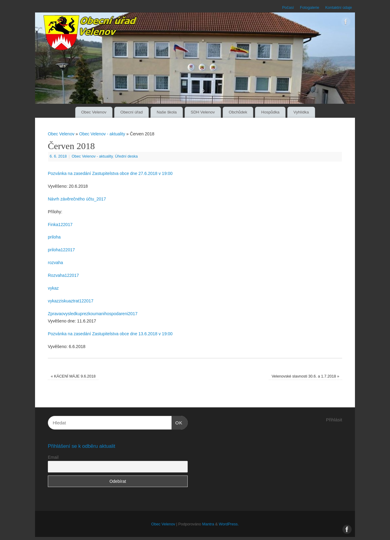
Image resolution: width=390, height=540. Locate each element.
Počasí (288, 7)
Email (53, 457)
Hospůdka (270, 112)
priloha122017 (61, 249)
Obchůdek (238, 112)
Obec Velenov (93, 112)
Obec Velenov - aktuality (102, 133)
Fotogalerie (309, 7)
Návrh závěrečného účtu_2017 (77, 199)
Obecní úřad (131, 112)
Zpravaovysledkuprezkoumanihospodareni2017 (92, 313)
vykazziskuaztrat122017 (70, 300)
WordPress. (229, 524)
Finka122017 (60, 224)
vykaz (53, 288)
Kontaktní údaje (338, 7)
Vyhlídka (301, 112)
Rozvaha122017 (63, 275)
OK (177, 422)
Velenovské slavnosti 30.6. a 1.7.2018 (305, 376)
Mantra (208, 524)
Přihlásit (334, 419)
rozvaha (55, 262)
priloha (54, 237)
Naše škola (167, 112)
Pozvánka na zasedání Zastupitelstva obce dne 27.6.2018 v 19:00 (110, 173)
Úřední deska (126, 156)
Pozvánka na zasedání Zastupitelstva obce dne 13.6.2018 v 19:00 (110, 333)
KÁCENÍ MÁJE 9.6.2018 (73, 376)
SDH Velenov (203, 112)
